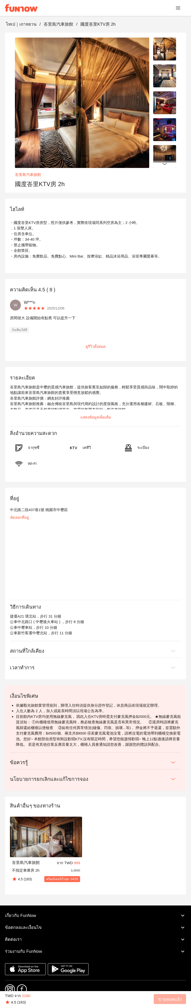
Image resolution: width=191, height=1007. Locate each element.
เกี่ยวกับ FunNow (95, 915)
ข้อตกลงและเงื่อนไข (95, 927)
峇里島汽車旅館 (58, 24)
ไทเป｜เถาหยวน (21, 24)
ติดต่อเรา (95, 939)
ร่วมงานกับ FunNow (95, 951)
